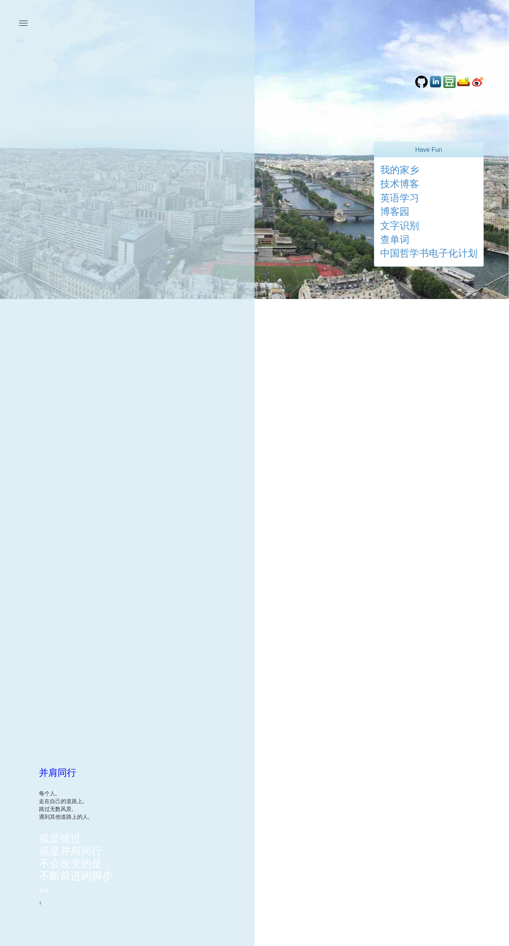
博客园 (394, 211)
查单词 (394, 239)
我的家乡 (399, 169)
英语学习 (399, 197)
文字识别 (399, 225)
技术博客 (399, 183)
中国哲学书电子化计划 (428, 253)
